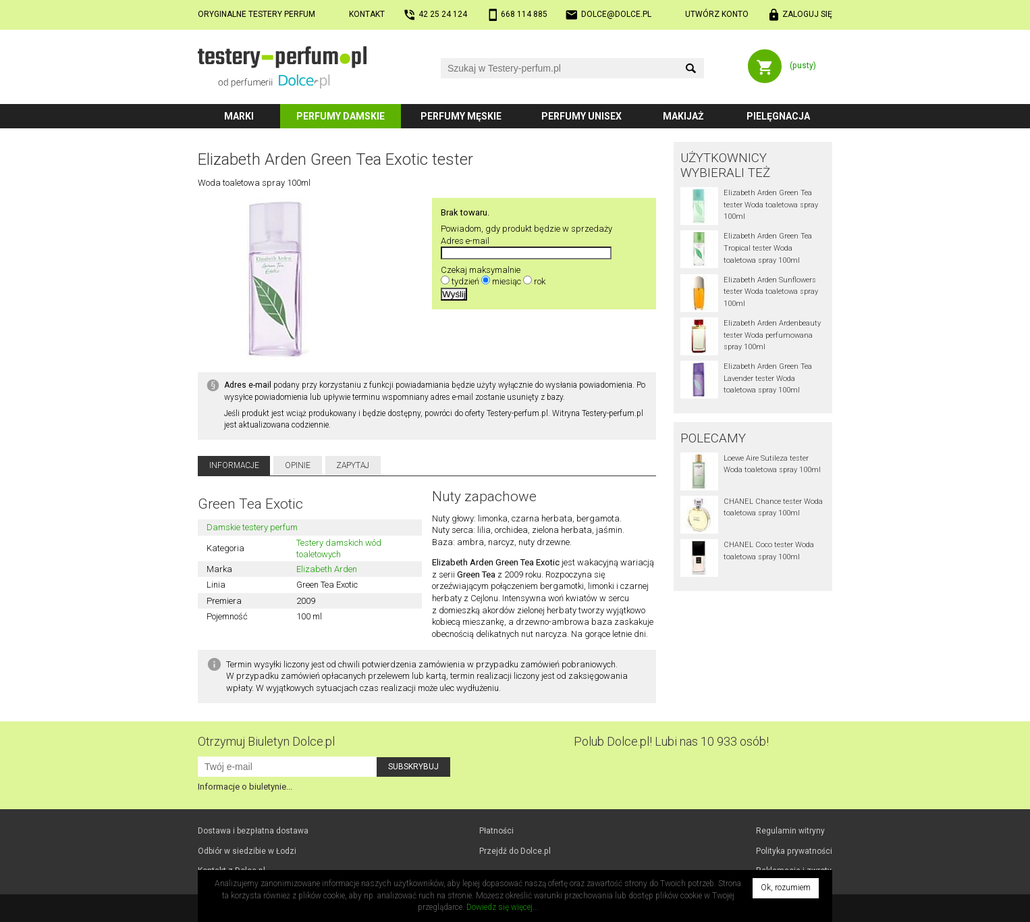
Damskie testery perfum (252, 527)
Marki (239, 116)
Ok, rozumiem (786, 887)
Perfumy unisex (581, 116)
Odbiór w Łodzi (247, 851)
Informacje (234, 465)
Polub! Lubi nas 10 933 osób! (671, 741)
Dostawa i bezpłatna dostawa (253, 831)
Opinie (297, 465)
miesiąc (506, 281)
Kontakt (367, 14)
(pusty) (803, 65)
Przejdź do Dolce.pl (515, 851)
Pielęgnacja (778, 116)
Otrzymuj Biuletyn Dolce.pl (266, 741)
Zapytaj (352, 465)
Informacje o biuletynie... (245, 787)
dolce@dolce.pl (616, 14)
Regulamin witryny (790, 831)
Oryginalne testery (256, 14)
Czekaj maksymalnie (480, 270)
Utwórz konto (717, 14)
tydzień (465, 281)
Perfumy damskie (340, 116)
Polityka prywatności (794, 851)
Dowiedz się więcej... (502, 907)
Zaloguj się (807, 14)
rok (539, 281)
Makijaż (683, 116)
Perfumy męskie (461, 116)
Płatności (496, 831)
